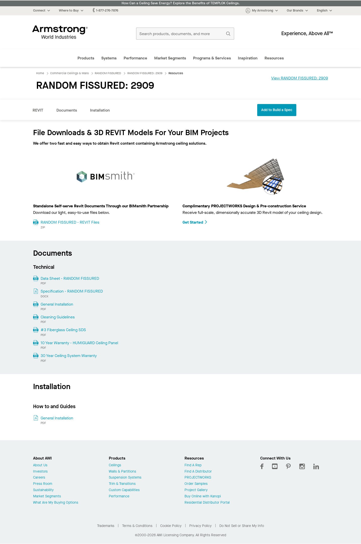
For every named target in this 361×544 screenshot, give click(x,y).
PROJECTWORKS (198, 478)
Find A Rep (193, 465)
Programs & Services (212, 58)
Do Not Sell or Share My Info (241, 525)
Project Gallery (196, 490)
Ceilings (115, 465)
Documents (66, 110)
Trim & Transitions (122, 484)
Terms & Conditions (137, 525)
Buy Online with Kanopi (203, 496)
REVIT (38, 110)
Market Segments (170, 58)
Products (85, 58)
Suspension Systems (125, 478)
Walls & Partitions (122, 472)
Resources (274, 58)
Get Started (195, 222)
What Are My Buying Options (55, 503)
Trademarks (105, 525)
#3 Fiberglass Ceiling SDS (63, 329)
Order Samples (196, 484)
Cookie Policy (171, 525)
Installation (100, 110)
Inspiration (247, 58)
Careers (39, 478)
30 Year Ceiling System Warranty (69, 355)
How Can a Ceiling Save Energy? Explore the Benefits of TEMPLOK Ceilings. (181, 3)
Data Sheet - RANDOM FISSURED (70, 278)
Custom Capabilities (124, 490)
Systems (109, 58)
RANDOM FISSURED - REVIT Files (70, 222)
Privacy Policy (200, 525)
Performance (135, 58)
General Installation (57, 304)
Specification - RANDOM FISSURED (72, 291)
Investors (40, 472)
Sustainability (43, 490)
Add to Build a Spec (276, 110)
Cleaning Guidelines (58, 317)
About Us (40, 465)
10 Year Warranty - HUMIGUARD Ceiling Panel (79, 342)
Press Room (42, 484)
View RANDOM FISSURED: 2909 (299, 78)
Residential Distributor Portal (207, 503)
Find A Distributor (198, 472)
